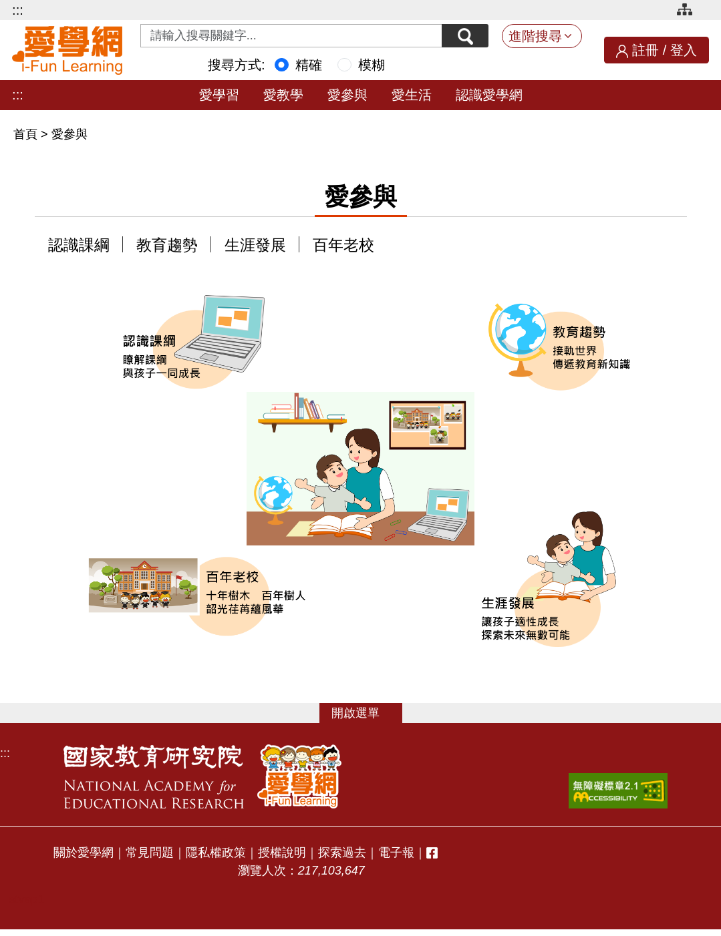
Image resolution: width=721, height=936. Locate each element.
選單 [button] (367, 713)
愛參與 (347, 94)
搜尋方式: (236, 64)
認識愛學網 (489, 94)
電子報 (396, 852)
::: (17, 10)
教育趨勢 (167, 245)
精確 (308, 64)
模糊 (371, 64)
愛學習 (219, 94)
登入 (683, 50)
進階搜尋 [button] (535, 36)
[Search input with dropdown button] (291, 35)
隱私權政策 (216, 852)
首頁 (27, 134)
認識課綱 (79, 245)
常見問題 (150, 852)
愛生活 (412, 94)
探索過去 (342, 852)
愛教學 (283, 94)
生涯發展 (255, 245)
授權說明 (282, 852)
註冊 (645, 50)
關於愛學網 (83, 852)
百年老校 (343, 245)
